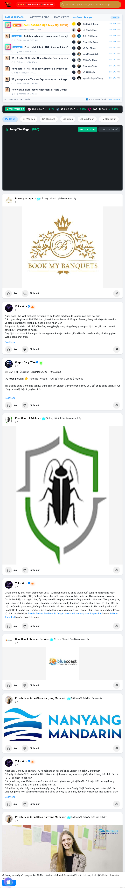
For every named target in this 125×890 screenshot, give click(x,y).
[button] (90, 4)
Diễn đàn (25, 99)
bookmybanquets (25, 198)
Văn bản (29, 119)
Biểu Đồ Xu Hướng (87, 129)
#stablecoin (49, 613)
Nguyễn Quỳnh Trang (93, 78)
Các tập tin (109, 119)
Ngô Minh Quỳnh (90, 54)
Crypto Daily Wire (25, 362)
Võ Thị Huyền (89, 72)
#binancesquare (80, 613)
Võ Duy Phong (89, 48)
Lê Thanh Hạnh (90, 30)
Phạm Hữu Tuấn (90, 42)
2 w (16, 202)
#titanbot (10, 617)
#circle (31, 613)
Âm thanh (87, 119)
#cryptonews (64, 613)
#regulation (95, 613)
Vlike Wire (21, 306)
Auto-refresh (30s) (96, 99)
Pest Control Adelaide (28, 418)
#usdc (39, 613)
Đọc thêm (10, 342)
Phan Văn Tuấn (90, 66)
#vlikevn (113, 613)
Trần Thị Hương (90, 36)
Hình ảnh (48, 119)
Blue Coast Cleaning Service (32, 639)
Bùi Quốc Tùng (90, 60)
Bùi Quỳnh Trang (90, 24)
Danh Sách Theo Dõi (109, 129)
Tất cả (10, 119)
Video (68, 119)
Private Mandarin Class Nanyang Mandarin (40, 698)
